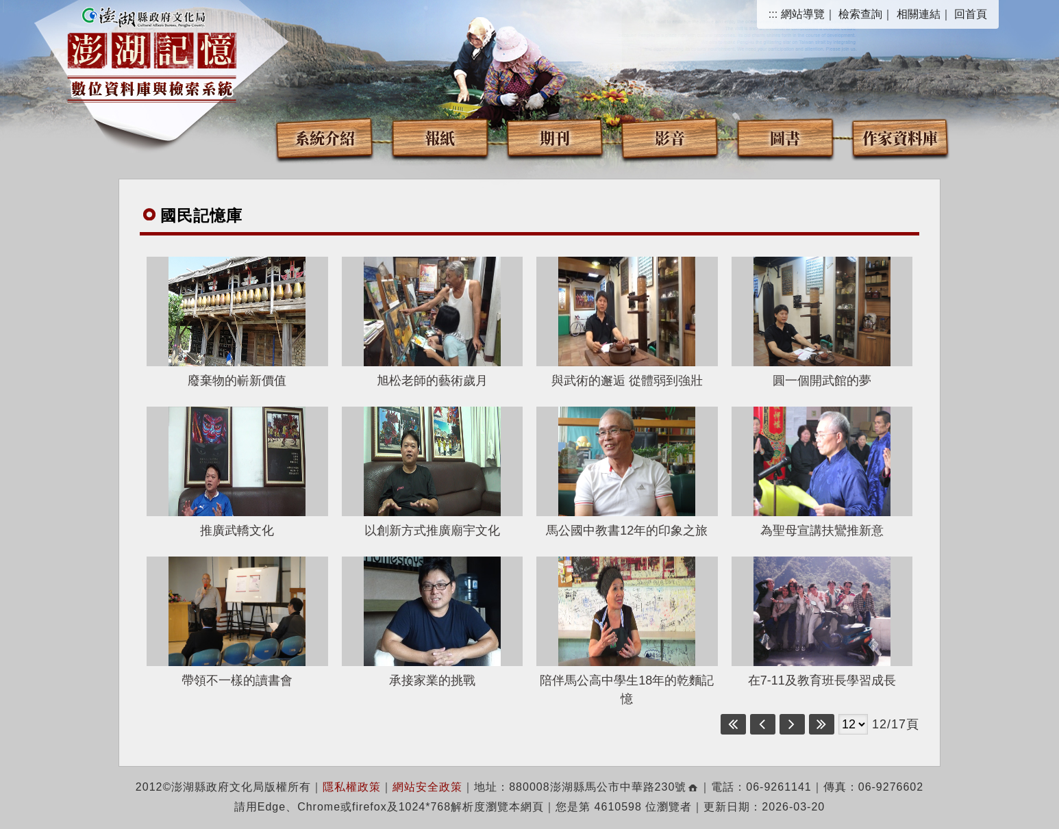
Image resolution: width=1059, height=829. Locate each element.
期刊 (555, 137)
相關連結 (918, 14)
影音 (670, 137)
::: (773, 14)
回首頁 (970, 14)
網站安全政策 (427, 787)
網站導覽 (803, 14)
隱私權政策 (352, 787)
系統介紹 (325, 137)
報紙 (440, 137)
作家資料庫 (900, 137)
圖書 (785, 137)
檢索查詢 (860, 14)
